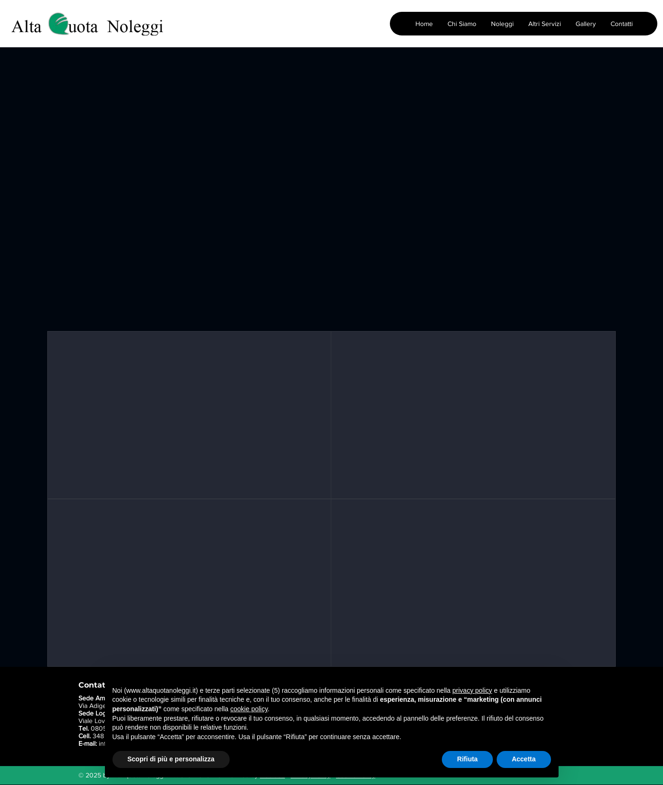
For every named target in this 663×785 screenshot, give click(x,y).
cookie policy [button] (248, 709)
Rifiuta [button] (467, 759)
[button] (502, 23)
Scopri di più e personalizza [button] (171, 759)
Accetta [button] (524, 759)
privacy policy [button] (472, 690)
